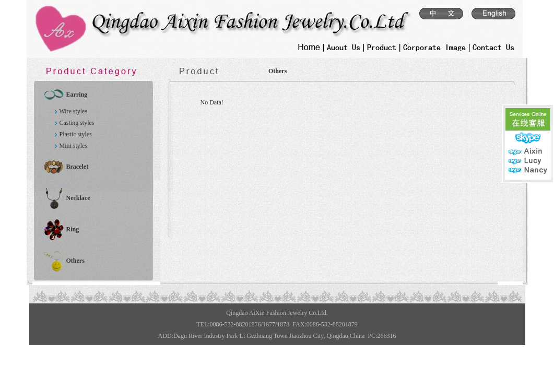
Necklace (78, 198)
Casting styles (76, 122)
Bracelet (77, 166)
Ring (72, 229)
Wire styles (73, 111)
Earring (76, 94)
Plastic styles (75, 134)
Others (75, 260)
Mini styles (73, 145)
